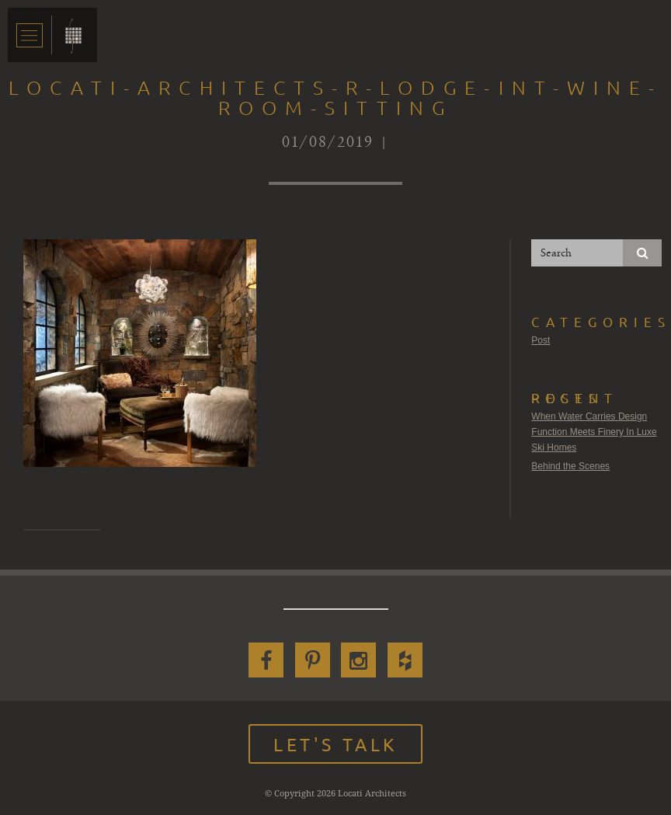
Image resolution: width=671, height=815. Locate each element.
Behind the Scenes (570, 466)
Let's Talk (335, 744)
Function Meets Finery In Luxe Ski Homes (593, 440)
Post (540, 340)
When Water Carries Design (589, 416)
